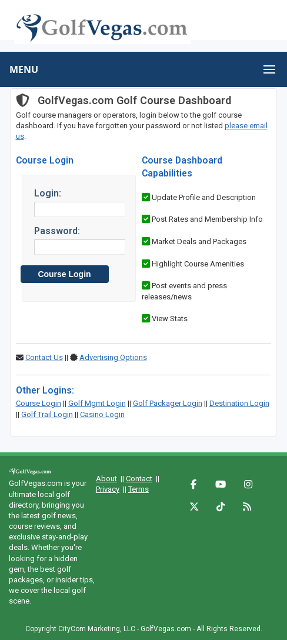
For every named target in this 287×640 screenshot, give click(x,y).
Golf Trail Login (47, 414)
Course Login (38, 403)
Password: (57, 230)
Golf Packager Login (167, 403)
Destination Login (239, 403)
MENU (23, 69)
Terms (138, 489)
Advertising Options (113, 357)
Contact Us (44, 357)
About (106, 478)
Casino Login (102, 414)
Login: (47, 193)
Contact (139, 478)
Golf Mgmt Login (97, 403)
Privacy (107, 489)
